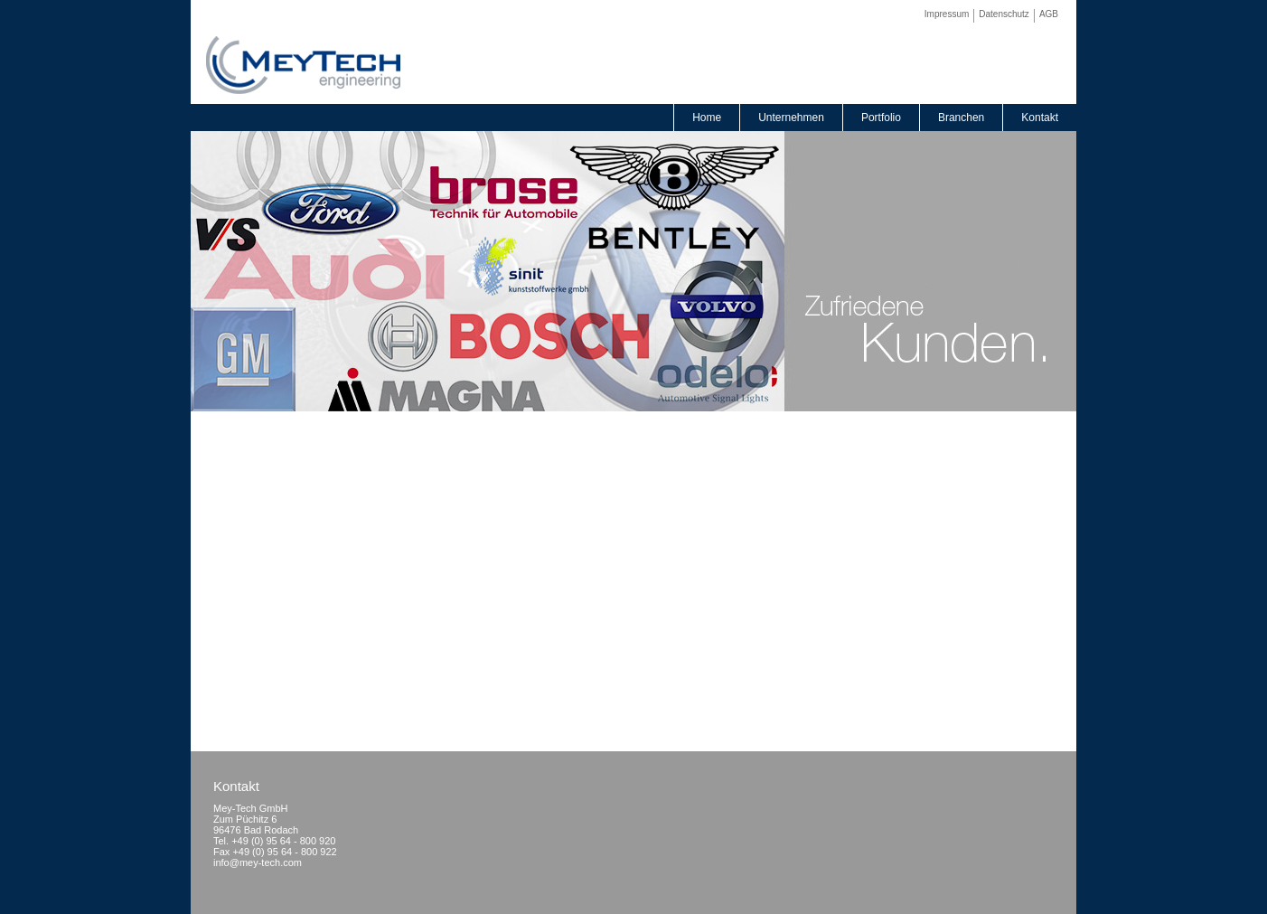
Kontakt (1039, 117)
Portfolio (881, 117)
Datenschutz (1004, 14)
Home (706, 117)
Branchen (961, 117)
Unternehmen (791, 117)
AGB (1048, 14)
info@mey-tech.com (257, 862)
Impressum (946, 14)
